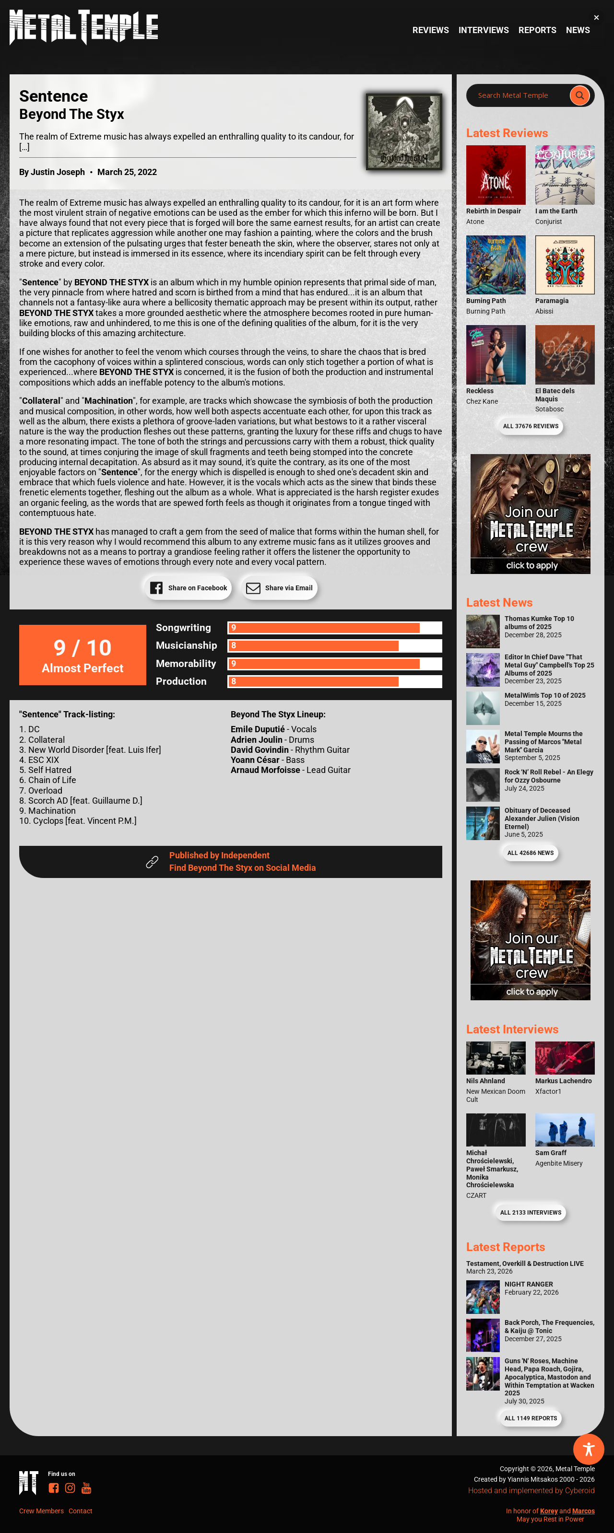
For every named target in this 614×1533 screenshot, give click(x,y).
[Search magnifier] (580, 95)
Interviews (484, 30)
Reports (537, 30)
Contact (81, 1511)
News (578, 30)
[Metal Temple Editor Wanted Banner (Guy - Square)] (530, 997)
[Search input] (521, 95)
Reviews (431, 30)
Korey (549, 1511)
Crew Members (41, 1511)
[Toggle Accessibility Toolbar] (588, 1449)
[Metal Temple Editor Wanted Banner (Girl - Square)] (530, 571)
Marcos (583, 1511)
